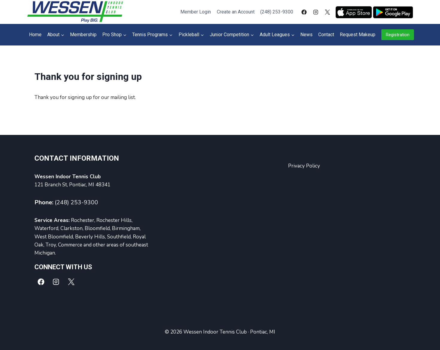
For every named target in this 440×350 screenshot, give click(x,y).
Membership (83, 34)
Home (35, 34)
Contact (326, 34)
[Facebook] (304, 12)
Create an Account (236, 12)
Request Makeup (357, 34)
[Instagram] (315, 12)
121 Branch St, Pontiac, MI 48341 (72, 184)
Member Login (195, 12)
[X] (327, 12)
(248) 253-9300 (276, 12)
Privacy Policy (304, 165)
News (306, 34)
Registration (397, 34)
